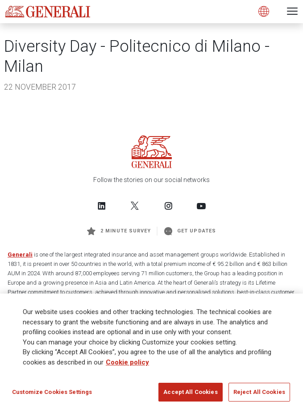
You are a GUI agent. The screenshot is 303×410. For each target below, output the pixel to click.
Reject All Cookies (259, 394)
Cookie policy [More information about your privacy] (127, 364)
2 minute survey (119, 231)
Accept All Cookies (190, 394)
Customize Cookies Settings (52, 394)
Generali (20, 254)
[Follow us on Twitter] (134, 205)
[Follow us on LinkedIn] (101, 205)
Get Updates (190, 231)
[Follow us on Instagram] (168, 205)
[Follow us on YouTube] (201, 205)
